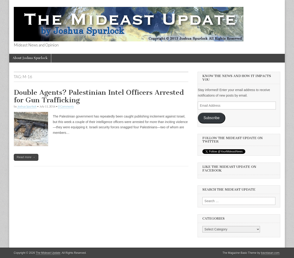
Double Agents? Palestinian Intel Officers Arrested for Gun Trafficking (99, 96)
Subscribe (212, 118)
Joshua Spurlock (27, 106)
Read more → (26, 157)
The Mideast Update (48, 253)
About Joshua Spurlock (30, 58)
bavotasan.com (270, 253)
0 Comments (66, 106)
